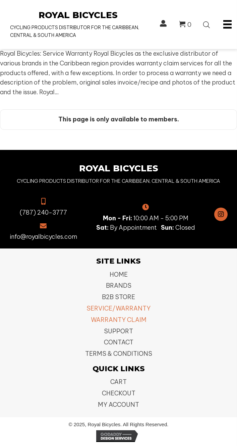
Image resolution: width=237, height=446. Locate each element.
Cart (118, 382)
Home (119, 274)
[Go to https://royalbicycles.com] (78, 24)
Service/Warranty (118, 308)
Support (118, 331)
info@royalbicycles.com (43, 236)
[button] (221, 214)
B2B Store (118, 297)
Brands (118, 285)
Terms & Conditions (118, 353)
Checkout (118, 393)
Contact (118, 342)
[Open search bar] (206, 24)
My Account (118, 404)
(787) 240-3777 (43, 212)
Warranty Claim (118, 320)
